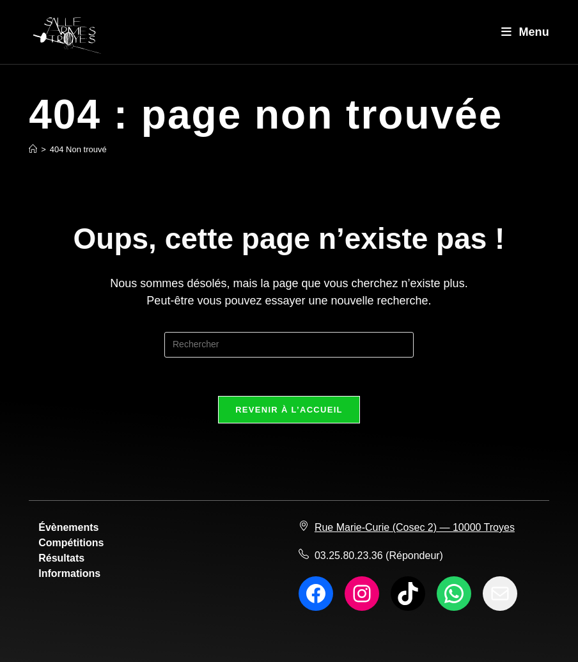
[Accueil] (33, 149)
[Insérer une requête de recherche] (289, 345)
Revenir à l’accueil (289, 409)
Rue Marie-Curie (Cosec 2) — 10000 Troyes (415, 527)
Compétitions (71, 542)
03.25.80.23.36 (349, 555)
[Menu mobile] (525, 32)
